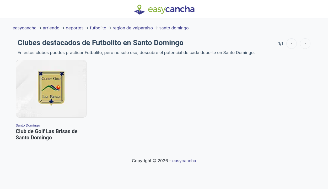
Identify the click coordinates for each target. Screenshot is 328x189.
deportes (75, 27)
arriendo (51, 27)
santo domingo (174, 27)
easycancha (24, 27)
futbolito (98, 27)
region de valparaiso (133, 27)
